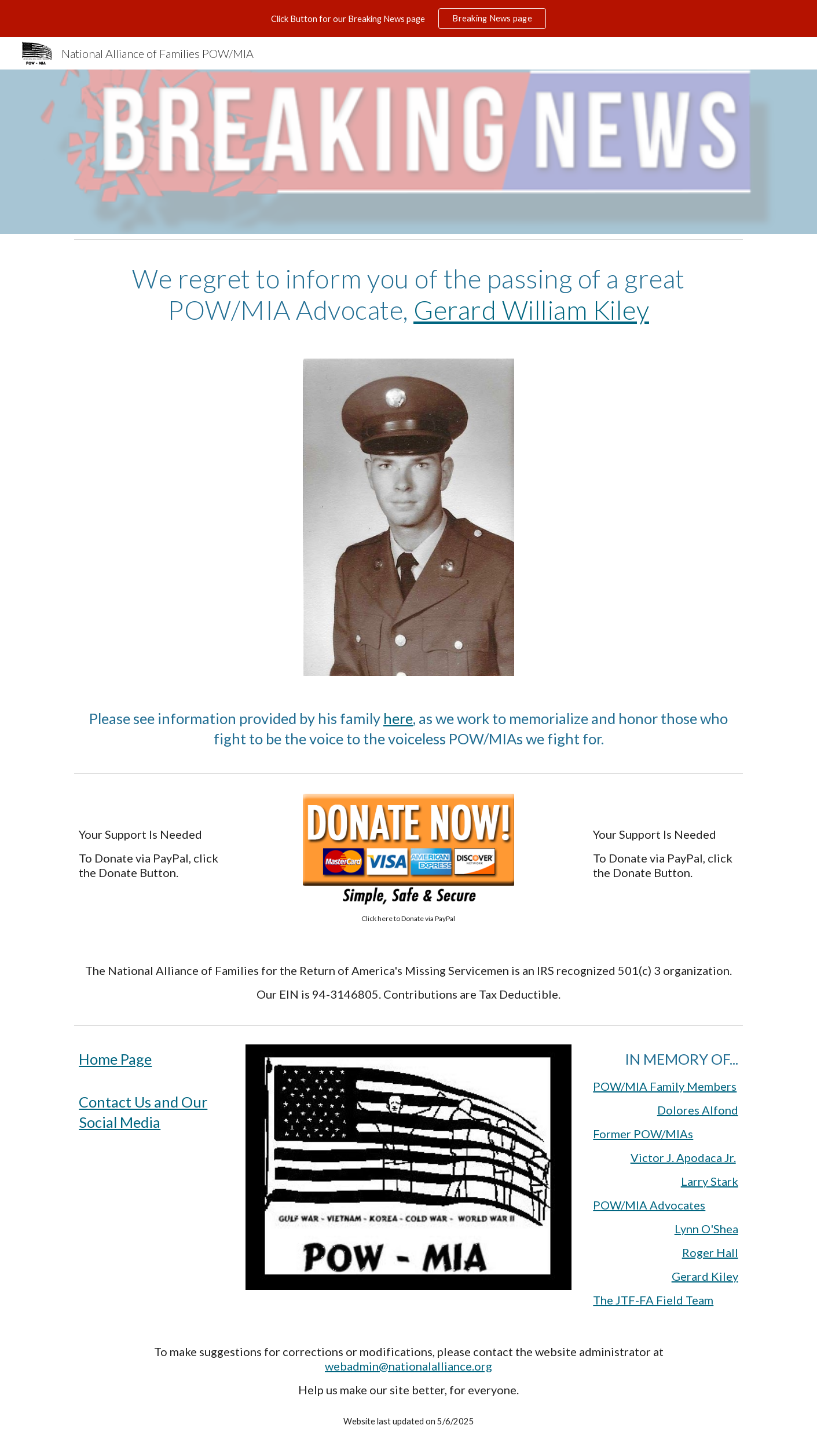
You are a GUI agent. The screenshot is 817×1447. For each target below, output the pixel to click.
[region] (408, 18)
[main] (408, 294)
